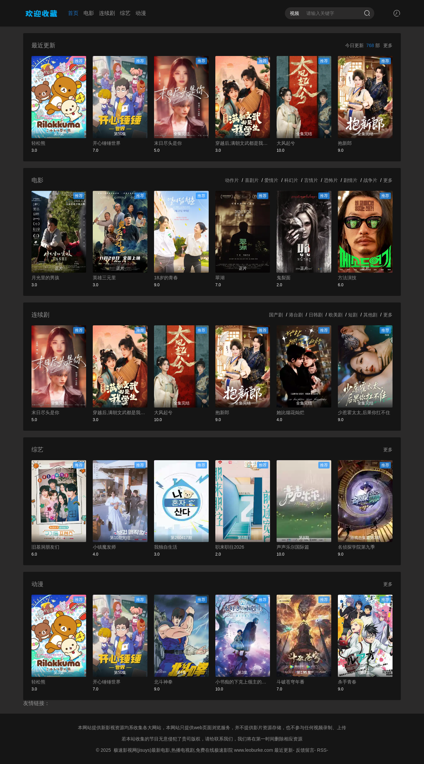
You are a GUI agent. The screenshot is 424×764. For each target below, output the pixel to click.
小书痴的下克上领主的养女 (242, 681)
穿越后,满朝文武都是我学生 (242, 143)
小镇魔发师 (104, 547)
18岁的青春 (166, 277)
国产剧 (276, 314)
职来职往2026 (229, 547)
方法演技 (347, 277)
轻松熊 (38, 143)
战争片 (370, 180)
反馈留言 (305, 750)
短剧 (352, 314)
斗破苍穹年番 (290, 681)
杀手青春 (347, 681)
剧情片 (350, 180)
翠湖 (220, 277)
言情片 (311, 180)
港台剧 (296, 314)
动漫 (140, 13)
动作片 (232, 180)
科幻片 (291, 180)
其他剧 (370, 314)
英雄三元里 (104, 277)
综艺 (125, 13)
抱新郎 (345, 143)
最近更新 (283, 750)
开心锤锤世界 (107, 143)
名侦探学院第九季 (356, 547)
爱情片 (271, 180)
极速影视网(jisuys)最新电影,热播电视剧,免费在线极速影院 (173, 750)
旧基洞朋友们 (45, 547)
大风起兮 (286, 143)
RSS (322, 750)
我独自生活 (165, 547)
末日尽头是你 (168, 143)
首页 (73, 13)
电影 (88, 13)
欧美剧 (336, 314)
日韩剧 (316, 314)
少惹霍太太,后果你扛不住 (364, 412)
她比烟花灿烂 (290, 412)
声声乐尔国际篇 (293, 547)
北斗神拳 (163, 681)
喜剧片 (252, 180)
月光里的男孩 (45, 277)
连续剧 (107, 13)
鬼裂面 (284, 277)
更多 (388, 45)
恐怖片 (331, 180)
